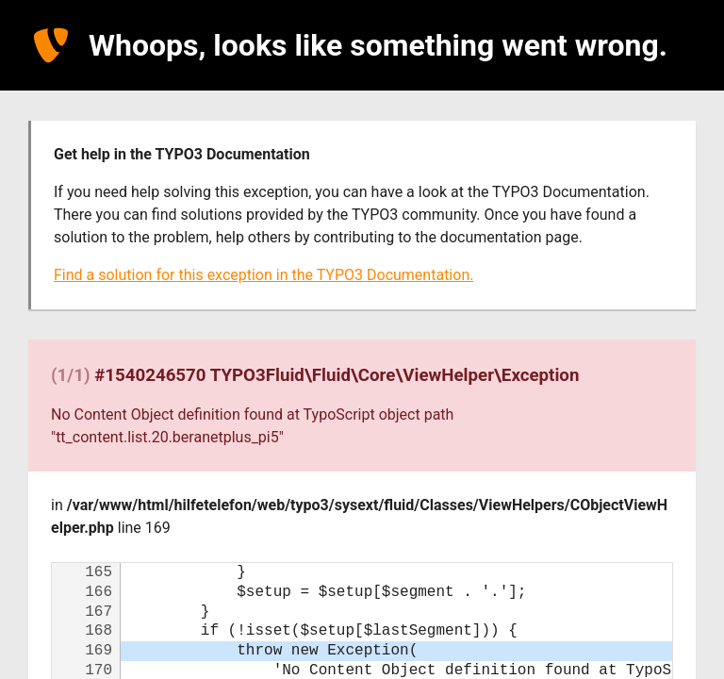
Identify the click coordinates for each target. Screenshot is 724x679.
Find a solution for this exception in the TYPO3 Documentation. (263, 275)
